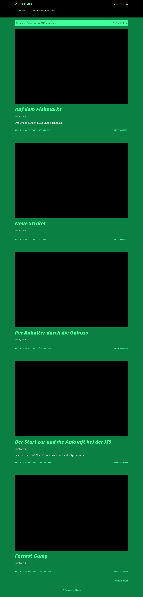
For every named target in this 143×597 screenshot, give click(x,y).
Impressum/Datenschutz (41, 10)
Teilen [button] (18, 130)
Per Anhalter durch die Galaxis (51, 332)
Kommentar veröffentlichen (37, 130)
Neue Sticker (30, 223)
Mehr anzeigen (121, 130)
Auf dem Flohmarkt (38, 109)
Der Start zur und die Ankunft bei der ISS (63, 441)
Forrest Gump (31, 555)
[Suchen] (115, 4)
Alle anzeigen (120, 23)
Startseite (19, 10)
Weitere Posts (121, 581)
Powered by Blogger (71, 590)
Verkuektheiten (26, 4)
